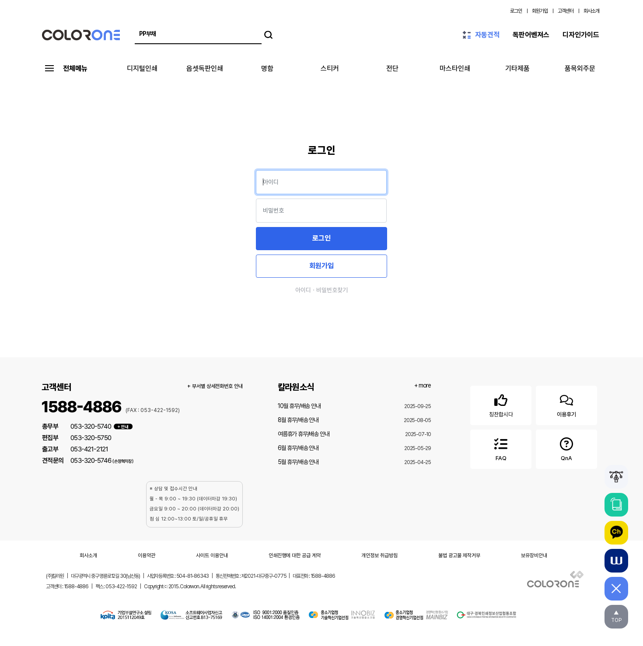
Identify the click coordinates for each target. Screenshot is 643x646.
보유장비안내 (534, 555)
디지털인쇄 (142, 68)
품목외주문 (580, 68)
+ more (422, 385)
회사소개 (591, 11)
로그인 (516, 11)
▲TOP (616, 616)
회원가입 (540, 11)
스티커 (330, 68)
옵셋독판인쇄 (204, 68)
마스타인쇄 (455, 68)
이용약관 (146, 555)
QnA (566, 447)
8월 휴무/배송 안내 (298, 419)
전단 (392, 68)
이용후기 (566, 404)
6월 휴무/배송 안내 (298, 447)
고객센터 (565, 11)
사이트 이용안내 (212, 555)
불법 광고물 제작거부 (459, 555)
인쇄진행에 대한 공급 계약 (295, 555)
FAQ (500, 447)
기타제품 (517, 68)
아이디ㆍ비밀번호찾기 (321, 289)
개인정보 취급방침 (379, 555)
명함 (267, 68)
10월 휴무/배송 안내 (299, 405)
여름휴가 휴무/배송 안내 (303, 433)
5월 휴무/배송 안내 (298, 461)
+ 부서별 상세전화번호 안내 (215, 386)
